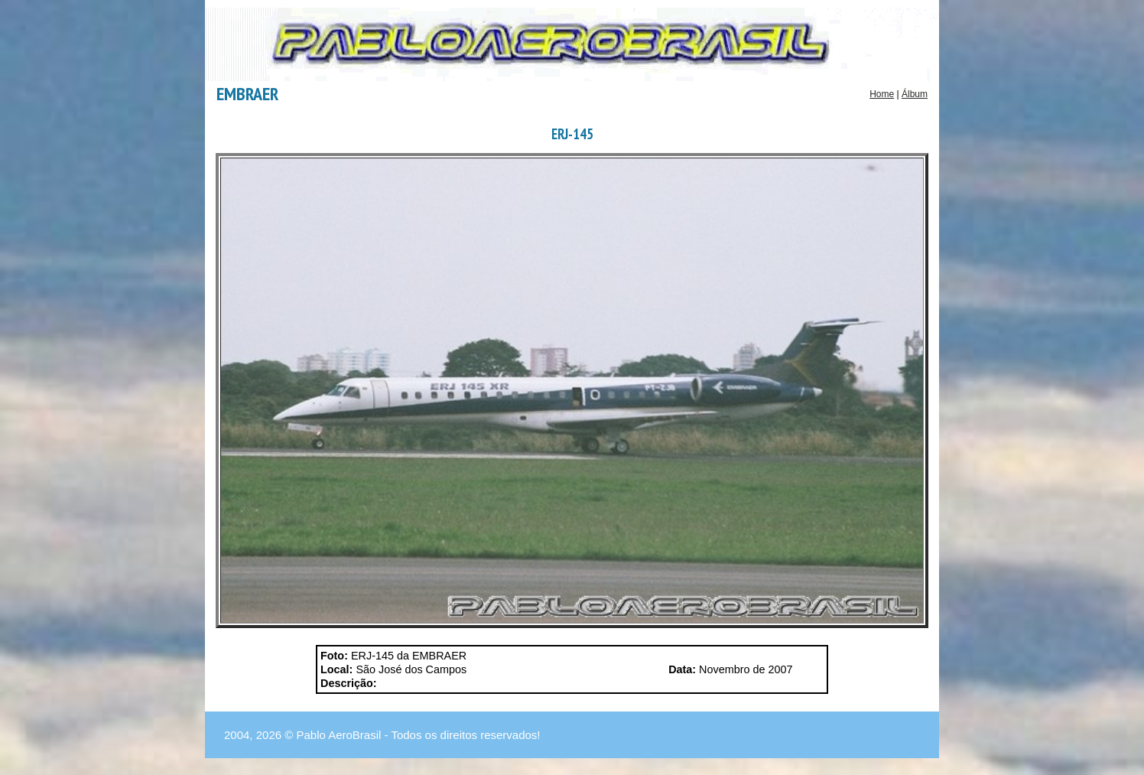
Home (881, 94)
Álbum (915, 94)
